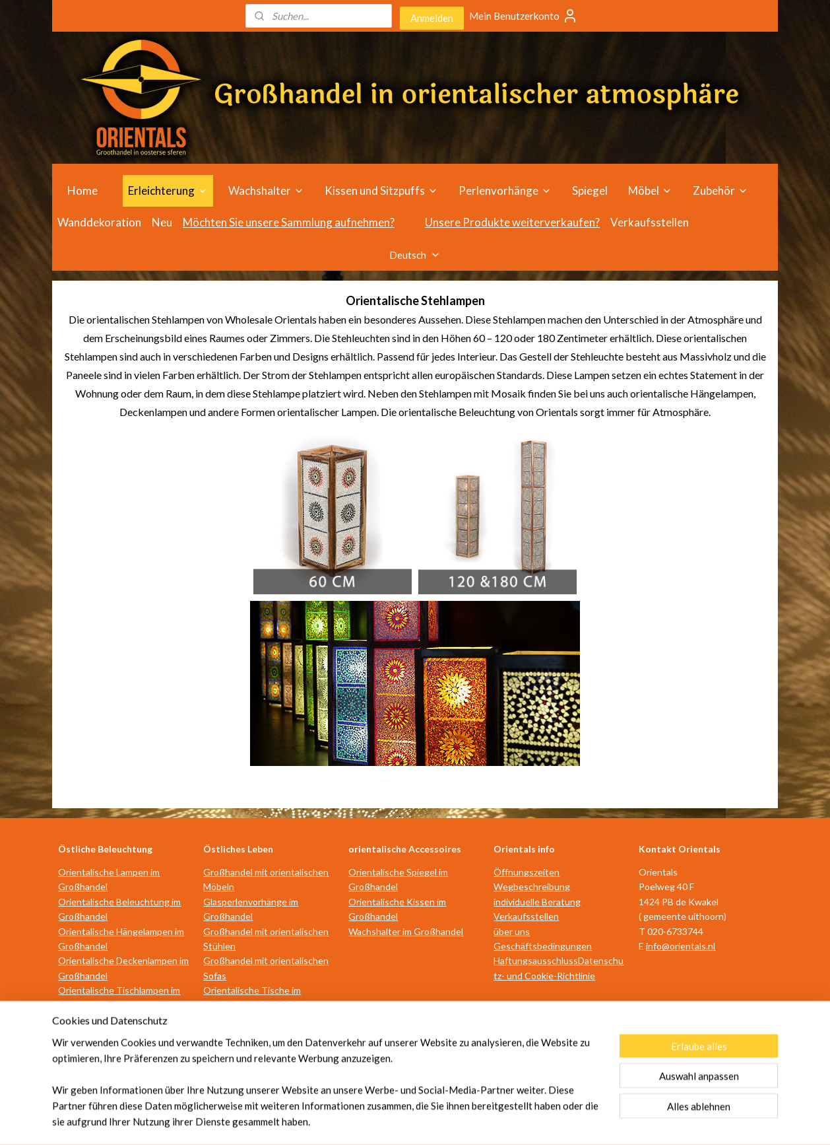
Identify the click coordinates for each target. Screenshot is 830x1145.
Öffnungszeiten (526, 872)
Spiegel (590, 190)
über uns (512, 931)
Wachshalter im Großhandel (405, 931)
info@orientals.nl (680, 946)
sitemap (359, 1121)
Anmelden (431, 18)
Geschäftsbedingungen (543, 946)
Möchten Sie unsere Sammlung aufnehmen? (289, 222)
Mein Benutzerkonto (523, 16)
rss (383, 1121)
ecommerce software (430, 1121)
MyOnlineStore (539, 1121)
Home (82, 190)
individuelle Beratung (537, 901)
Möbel (650, 190)
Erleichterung (168, 190)
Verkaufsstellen (649, 222)
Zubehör (720, 190)
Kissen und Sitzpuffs (381, 190)
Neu (162, 222)
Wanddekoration (99, 222)
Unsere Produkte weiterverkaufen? (512, 222)
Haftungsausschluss (536, 960)
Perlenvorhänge (505, 190)
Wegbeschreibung (532, 886)
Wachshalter (266, 190)
